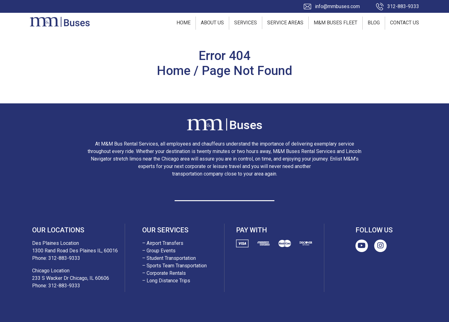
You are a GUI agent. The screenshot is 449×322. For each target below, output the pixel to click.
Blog (374, 23)
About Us (212, 23)
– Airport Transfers (162, 243)
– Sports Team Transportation (174, 266)
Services (245, 23)
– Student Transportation (169, 258)
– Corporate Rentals (164, 273)
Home (183, 23)
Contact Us (404, 23)
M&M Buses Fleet (335, 23)
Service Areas (285, 23)
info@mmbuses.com (337, 6)
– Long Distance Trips (166, 281)
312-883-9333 (403, 6)
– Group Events (159, 251)
